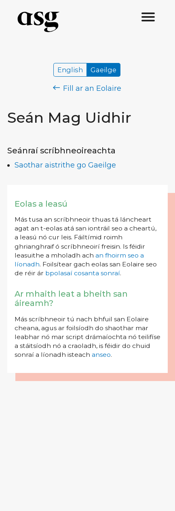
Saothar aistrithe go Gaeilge (65, 165)
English (70, 70)
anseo (101, 354)
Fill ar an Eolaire (87, 88)
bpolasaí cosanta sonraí (82, 273)
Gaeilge (103, 70)
